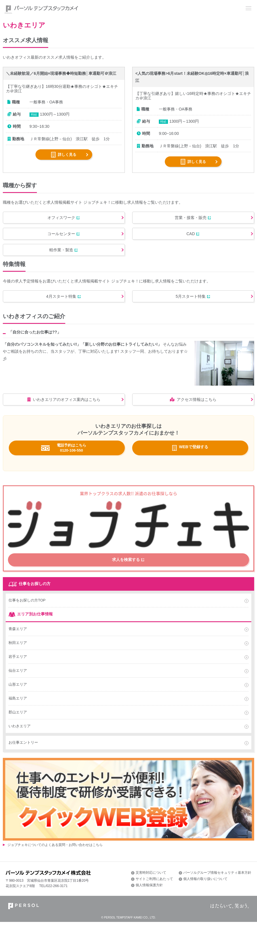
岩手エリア (18, 661)
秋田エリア (18, 647)
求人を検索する (126, 566)
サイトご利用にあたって (154, 884)
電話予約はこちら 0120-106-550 (71, 456)
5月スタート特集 (189, 302)
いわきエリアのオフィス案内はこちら (61, 407)
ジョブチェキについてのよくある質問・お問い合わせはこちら (55, 850)
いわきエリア (20, 731)
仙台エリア (18, 675)
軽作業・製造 (59, 254)
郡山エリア (18, 717)
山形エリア (18, 689)
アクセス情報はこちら (191, 407)
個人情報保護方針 (149, 890)
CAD (188, 236)
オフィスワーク (59, 218)
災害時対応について (151, 877)
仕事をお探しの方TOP (27, 605)
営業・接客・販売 (189, 218)
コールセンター (59, 236)
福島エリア (18, 703)
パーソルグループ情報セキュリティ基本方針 (217, 877)
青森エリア (18, 634)
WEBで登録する (193, 455)
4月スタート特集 (59, 302)
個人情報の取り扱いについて (205, 884)
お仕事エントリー (23, 747)
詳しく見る (67, 154)
